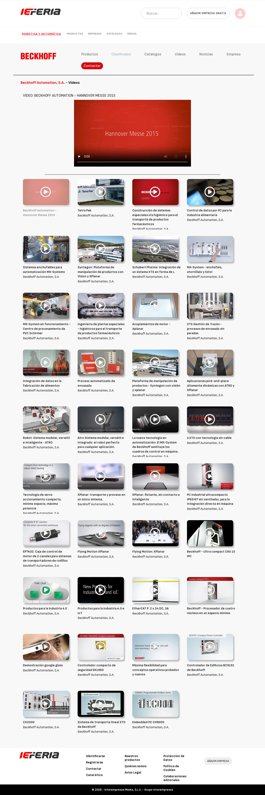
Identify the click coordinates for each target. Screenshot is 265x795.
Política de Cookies (171, 768)
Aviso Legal (133, 773)
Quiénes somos (135, 766)
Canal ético (94, 775)
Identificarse (95, 756)
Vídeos (132, 33)
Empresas (95, 33)
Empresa (234, 54)
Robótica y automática (41, 34)
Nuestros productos (132, 758)
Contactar (92, 66)
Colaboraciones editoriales (174, 778)
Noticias (206, 54)
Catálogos (114, 33)
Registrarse (94, 762)
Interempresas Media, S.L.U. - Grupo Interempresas (138, 789)
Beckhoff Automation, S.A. (156, 219)
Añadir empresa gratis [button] (208, 13)
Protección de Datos (173, 758)
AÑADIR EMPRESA (218, 761)
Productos (75, 33)
